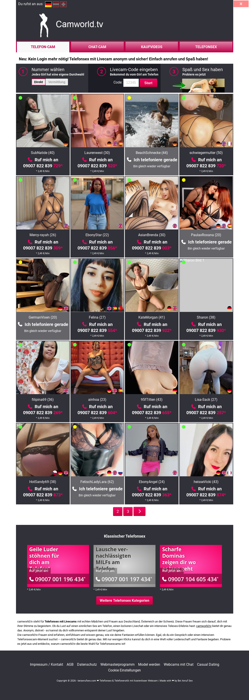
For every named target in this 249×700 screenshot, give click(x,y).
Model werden (149, 664)
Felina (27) (97, 317)
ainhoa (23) (97, 399)
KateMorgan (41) (151, 317)
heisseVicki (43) (206, 482)
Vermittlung (56, 82)
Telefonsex (206, 47)
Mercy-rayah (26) (43, 235)
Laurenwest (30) (97, 153)
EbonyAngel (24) (152, 482)
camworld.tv (203, 626)
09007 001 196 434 (57, 579)
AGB (70, 664)
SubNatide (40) (43, 153)
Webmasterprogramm (117, 664)
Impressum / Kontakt (46, 664)
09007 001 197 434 (124, 579)
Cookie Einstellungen (124, 670)
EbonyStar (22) (97, 235)
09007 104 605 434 (190, 579)
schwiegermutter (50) (206, 153)
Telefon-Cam (43, 47)
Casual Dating (208, 664)
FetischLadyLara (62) (97, 482)
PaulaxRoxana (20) (206, 235)
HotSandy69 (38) (42, 482)
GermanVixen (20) (43, 317)
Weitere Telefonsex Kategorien (124, 600)
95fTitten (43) (152, 399)
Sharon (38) (206, 317)
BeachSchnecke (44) (152, 153)
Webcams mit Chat (178, 664)
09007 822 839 (43, 165)
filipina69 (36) (43, 399)
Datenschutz (87, 664)
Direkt (38, 82)
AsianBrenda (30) (151, 235)
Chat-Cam (97, 47)
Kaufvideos (151, 47)
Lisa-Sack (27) (206, 399)
